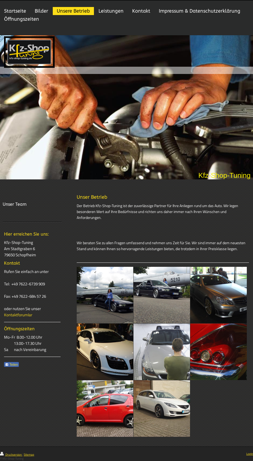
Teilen (11, 365)
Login (249, 454)
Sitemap (29, 454)
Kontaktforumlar (18, 315)
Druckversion (11, 454)
